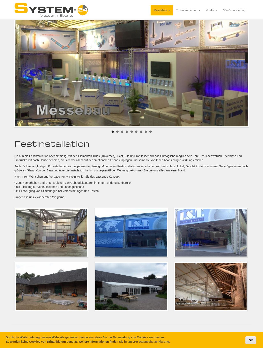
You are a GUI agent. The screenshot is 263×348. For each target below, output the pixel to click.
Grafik (211, 10)
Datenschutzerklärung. (154, 342)
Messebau (162, 10)
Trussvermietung (188, 10)
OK (251, 340)
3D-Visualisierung (234, 10)
